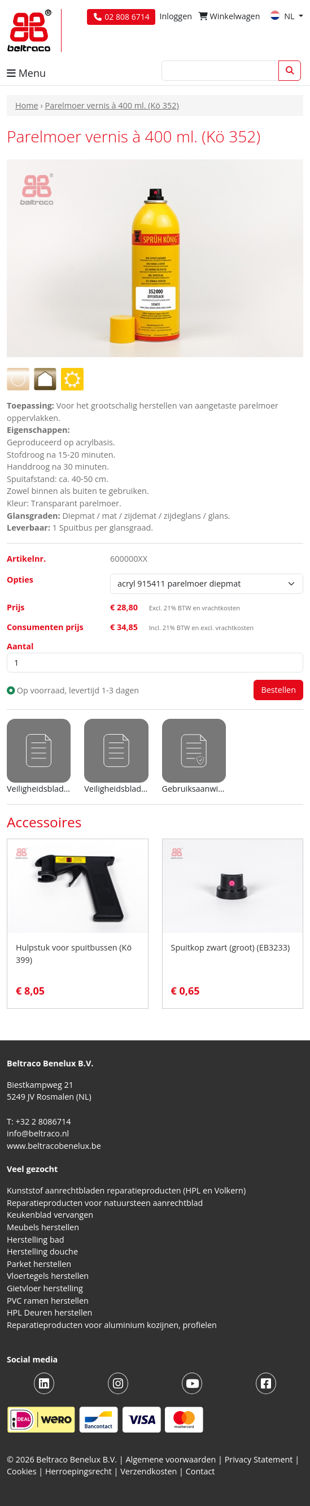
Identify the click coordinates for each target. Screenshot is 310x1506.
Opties (20, 579)
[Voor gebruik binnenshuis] (45, 378)
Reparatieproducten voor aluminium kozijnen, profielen (112, 1325)
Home (26, 105)
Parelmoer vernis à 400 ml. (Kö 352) (111, 105)
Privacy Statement (259, 1459)
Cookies (22, 1471)
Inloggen (175, 16)
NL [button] (283, 16)
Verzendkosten (148, 1471)
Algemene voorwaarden (171, 1459)
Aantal (20, 646)
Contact (200, 1471)
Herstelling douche (42, 1251)
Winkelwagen (229, 16)
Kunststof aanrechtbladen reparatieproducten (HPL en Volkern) (126, 1190)
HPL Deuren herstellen (49, 1312)
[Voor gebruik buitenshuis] (72, 378)
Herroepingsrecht (79, 1471)
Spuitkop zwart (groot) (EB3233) (230, 947)
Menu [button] (26, 73)
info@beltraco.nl (38, 1133)
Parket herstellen (39, 1263)
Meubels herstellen (43, 1227)
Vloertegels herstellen (48, 1275)
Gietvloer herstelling (45, 1288)
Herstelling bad (35, 1239)
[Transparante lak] (18, 378)
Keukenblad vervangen (50, 1214)
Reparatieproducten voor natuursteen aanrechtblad (105, 1202)
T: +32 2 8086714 (39, 1121)
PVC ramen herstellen (48, 1300)
